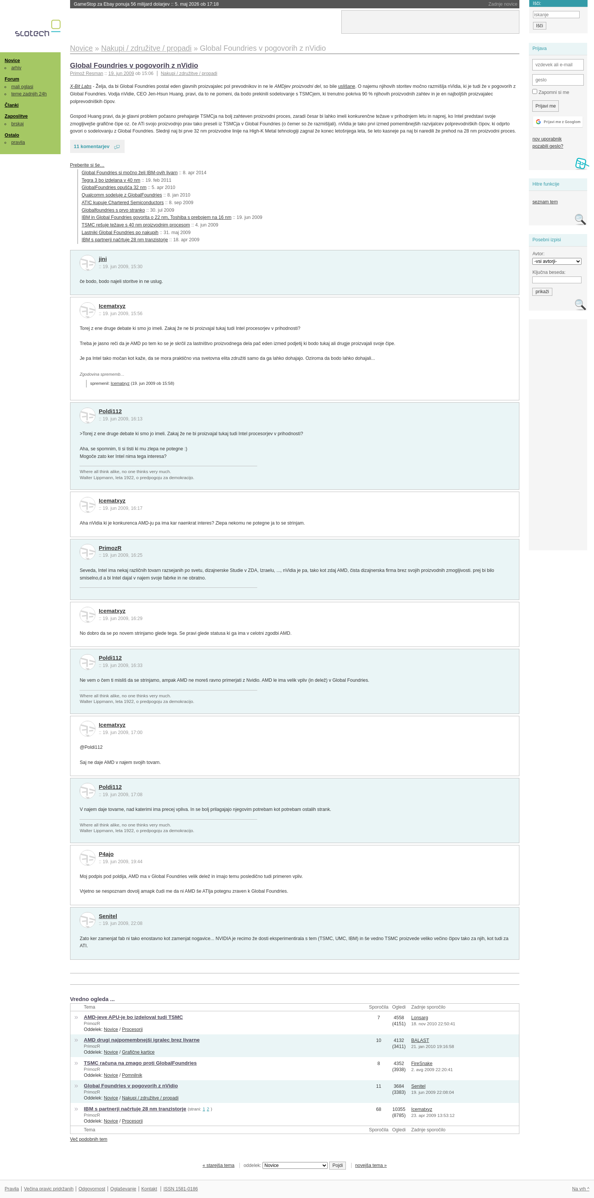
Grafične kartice (138, 1052)
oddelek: (286, 1165)
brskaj (17, 124)
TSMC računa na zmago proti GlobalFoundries (140, 1063)
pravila (18, 142)
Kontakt (149, 1189)
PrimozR (110, 548)
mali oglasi (22, 86)
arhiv (16, 67)
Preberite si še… (87, 165)
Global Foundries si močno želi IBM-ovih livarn (130, 172)
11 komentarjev (91, 146)
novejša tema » (371, 1165)
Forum (12, 79)
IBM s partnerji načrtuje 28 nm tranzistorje (125, 239)
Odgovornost (91, 1189)
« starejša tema (218, 1165)
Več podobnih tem (89, 1139)
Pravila (12, 1189)
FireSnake (422, 1063)
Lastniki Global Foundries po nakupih (120, 232)
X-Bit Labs (81, 86)
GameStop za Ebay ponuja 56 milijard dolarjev (146, 4)
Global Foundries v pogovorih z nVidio (134, 65)
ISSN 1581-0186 (180, 1189)
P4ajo (106, 854)
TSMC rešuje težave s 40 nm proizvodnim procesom (136, 225)
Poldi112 (110, 411)
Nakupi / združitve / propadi (189, 73)
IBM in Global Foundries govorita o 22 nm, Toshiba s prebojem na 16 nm (156, 217)
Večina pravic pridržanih (48, 1189)
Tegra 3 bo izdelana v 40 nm (111, 180)
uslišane (346, 86)
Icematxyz (112, 306)
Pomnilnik (132, 1075)
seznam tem (545, 202)
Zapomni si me (550, 92)
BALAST (420, 1040)
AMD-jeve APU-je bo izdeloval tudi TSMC (133, 1017)
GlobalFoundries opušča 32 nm (114, 187)
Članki (12, 105)
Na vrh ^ (580, 1189)
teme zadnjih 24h (29, 94)
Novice (12, 60)
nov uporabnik (546, 139)
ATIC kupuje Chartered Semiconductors (123, 202)
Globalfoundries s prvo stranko (113, 210)
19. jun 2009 (121, 73)
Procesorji (132, 1029)
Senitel (108, 916)
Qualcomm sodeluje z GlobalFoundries (122, 195)
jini (103, 259)
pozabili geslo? (547, 146)
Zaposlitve (16, 116)
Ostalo (12, 135)
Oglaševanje (123, 1189)
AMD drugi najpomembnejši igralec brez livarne (142, 1040)
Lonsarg (419, 1017)
